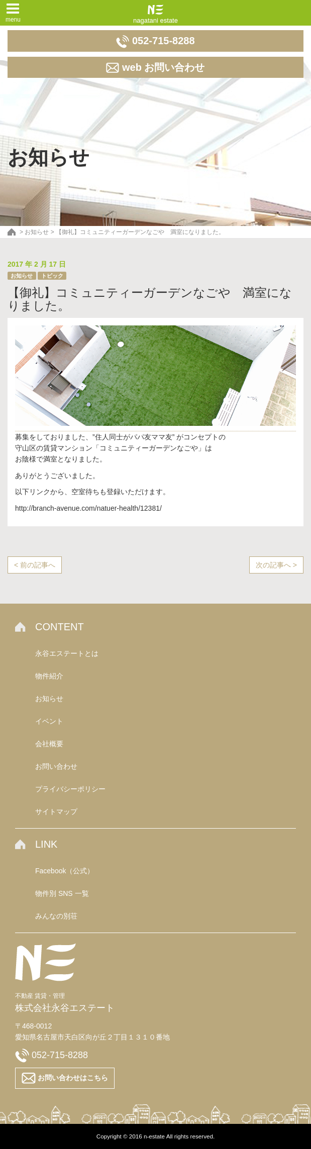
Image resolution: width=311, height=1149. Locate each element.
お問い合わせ (56, 766)
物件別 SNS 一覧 (62, 893)
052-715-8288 (51, 1055)
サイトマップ (56, 812)
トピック (52, 276)
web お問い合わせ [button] (155, 67)
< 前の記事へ (34, 565)
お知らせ (22, 276)
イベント (49, 721)
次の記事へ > (276, 565)
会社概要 (49, 744)
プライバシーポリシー (70, 789)
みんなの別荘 (56, 916)
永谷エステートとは (66, 653)
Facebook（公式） (64, 871)
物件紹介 (49, 676)
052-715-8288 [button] (155, 41)
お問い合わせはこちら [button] (65, 1078)
